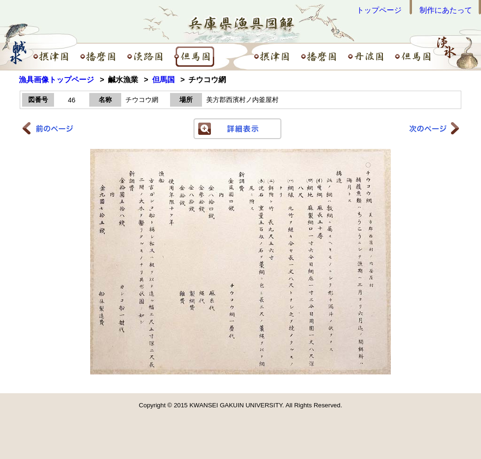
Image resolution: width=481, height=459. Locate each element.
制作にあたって (445, 10)
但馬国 (163, 80)
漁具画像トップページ (56, 80)
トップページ (379, 10)
